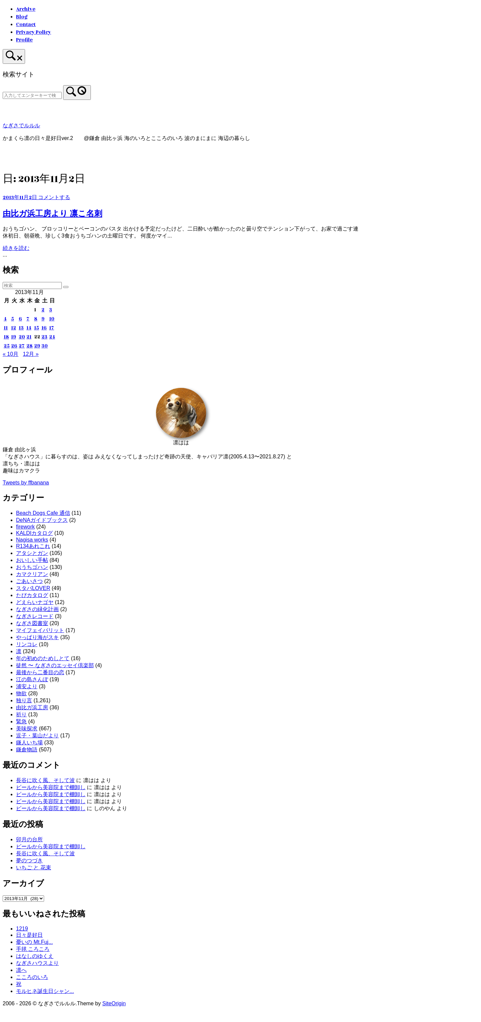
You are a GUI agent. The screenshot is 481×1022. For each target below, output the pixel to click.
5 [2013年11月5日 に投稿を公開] (12, 319)
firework (25, 527)
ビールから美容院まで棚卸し (51, 787)
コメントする (54, 197)
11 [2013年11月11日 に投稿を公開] (6, 328)
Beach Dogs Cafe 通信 (43, 513)
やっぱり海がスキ (37, 637)
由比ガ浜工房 (32, 707)
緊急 (21, 721)
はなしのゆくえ (34, 956)
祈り (21, 714)
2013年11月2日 (20, 197)
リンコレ (26, 644)
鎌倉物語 (26, 749)
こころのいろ (32, 977)
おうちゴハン (32, 567)
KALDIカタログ (34, 533)
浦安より (26, 686)
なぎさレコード (34, 616)
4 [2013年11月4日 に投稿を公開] (5, 319)
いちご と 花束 (33, 867)
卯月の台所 (29, 839)
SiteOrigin (114, 1003)
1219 (22, 928)
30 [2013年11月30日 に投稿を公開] (44, 346)
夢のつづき (29, 860)
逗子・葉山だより (37, 735)
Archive (25, 9)
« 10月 (10, 354)
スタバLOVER (33, 588)
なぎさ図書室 (32, 623)
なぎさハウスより (37, 963)
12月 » (31, 354)
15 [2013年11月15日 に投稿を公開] (36, 328)
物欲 (21, 693)
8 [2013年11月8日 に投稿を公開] (35, 319)
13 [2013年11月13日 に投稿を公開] (21, 328)
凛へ (21, 970)
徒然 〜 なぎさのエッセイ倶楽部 (55, 665)
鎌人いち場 (29, 742)
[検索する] (32, 95)
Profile (24, 40)
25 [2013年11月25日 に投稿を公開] (7, 346)
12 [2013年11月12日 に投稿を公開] (13, 328)
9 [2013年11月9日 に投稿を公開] (42, 319)
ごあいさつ (29, 581)
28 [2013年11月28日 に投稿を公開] (29, 346)
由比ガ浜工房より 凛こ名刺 (52, 213)
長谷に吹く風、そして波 (45, 780)
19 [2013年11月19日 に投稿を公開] (13, 337)
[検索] (77, 92)
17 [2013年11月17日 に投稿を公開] (51, 328)
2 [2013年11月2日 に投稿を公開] (42, 310)
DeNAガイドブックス (42, 520)
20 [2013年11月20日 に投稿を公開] (22, 337)
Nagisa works (32, 540)
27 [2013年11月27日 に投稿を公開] (22, 346)
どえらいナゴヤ (34, 602)
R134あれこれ (33, 546)
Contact (26, 24)
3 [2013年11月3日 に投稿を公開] (50, 310)
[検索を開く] (14, 56)
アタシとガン (32, 553)
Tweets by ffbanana (26, 482)
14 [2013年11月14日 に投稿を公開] (28, 328)
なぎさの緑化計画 (37, 609)
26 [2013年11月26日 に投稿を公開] (14, 346)
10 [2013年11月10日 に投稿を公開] (51, 319)
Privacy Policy (33, 32)
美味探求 (26, 728)
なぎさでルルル (21, 126)
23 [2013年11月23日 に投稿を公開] (44, 337)
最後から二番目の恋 (40, 672)
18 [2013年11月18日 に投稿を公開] (6, 337)
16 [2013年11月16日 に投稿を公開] (44, 328)
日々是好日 (29, 935)
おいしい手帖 (32, 560)
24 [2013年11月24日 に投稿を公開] (52, 337)
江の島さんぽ (32, 679)
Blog (22, 17)
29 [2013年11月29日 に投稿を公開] (37, 346)
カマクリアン (32, 574)
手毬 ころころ (32, 949)
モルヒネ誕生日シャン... (45, 991)
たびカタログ (32, 595)
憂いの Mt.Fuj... (34, 942)
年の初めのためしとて (42, 658)
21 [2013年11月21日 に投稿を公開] (28, 337)
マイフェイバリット (40, 630)
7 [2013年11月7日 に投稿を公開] (27, 319)
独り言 (24, 700)
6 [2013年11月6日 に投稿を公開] (20, 319)
